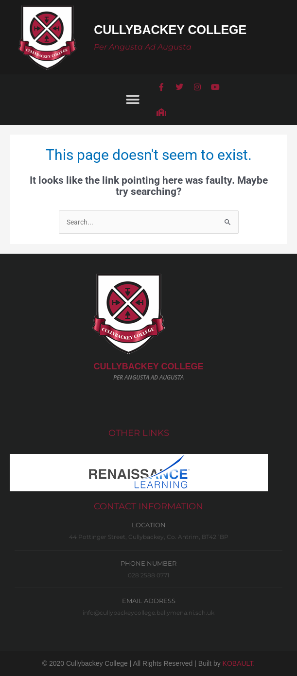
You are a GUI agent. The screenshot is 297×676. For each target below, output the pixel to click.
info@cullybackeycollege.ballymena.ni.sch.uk (148, 612)
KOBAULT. (239, 663)
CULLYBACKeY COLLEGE (148, 366)
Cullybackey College (170, 29)
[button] (133, 99)
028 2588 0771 (148, 575)
